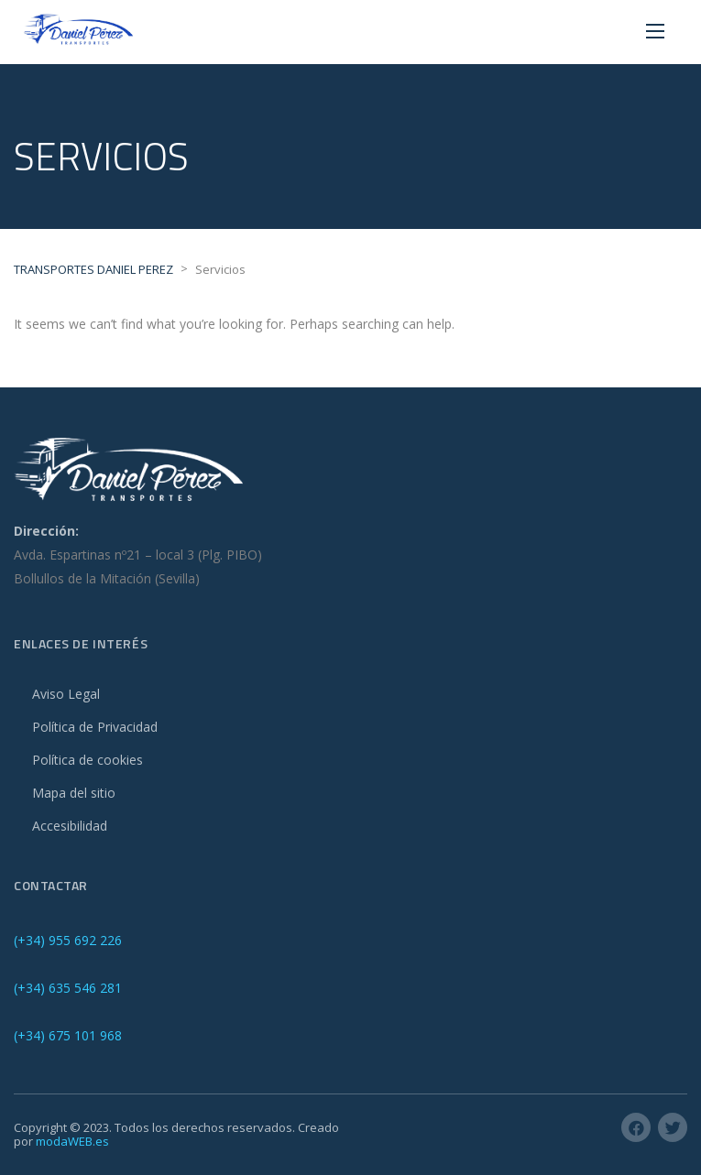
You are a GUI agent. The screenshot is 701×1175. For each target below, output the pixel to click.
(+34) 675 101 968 (68, 1035)
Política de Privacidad (95, 726)
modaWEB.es (72, 1141)
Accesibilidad (69, 825)
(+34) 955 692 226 (68, 940)
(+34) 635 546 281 (68, 987)
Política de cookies (87, 759)
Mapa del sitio (73, 792)
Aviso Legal (66, 693)
